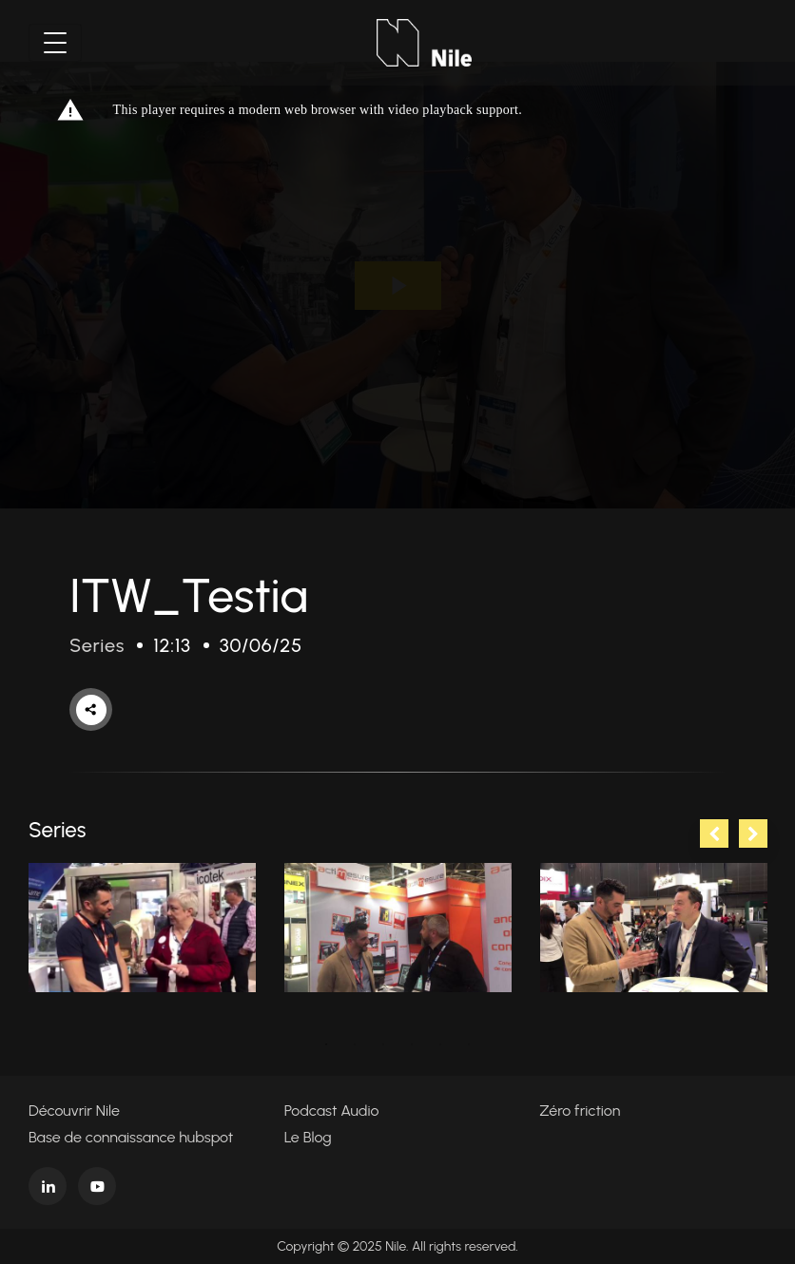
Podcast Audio (331, 1110)
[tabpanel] (142, 927)
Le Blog (308, 1137)
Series (97, 645)
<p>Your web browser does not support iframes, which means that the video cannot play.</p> (397, 285)
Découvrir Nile (74, 1110)
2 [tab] (354, 1044)
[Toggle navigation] (55, 43)
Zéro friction (579, 1110)
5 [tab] (440, 1044)
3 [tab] (383, 1044)
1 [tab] (326, 1044)
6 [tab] (468, 1044)
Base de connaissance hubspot (131, 1137)
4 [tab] (411, 1044)
